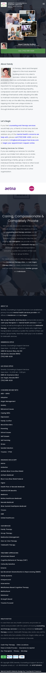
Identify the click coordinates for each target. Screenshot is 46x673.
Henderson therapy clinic (15, 262)
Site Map (24, 651)
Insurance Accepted (26, 648)
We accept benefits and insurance (13, 320)
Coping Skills (5, 413)
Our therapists (14, 241)
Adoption (4, 397)
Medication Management (10, 537)
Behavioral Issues (7, 409)
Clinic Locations (22, 645)
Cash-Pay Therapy (8, 645)
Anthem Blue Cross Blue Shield (12, 471)
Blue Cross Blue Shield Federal (12, 479)
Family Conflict (6, 421)
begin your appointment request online (19, 143)
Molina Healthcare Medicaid (11, 498)
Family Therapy (6, 529)
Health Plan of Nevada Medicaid (13, 487)
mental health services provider (25, 312)
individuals (22, 271)
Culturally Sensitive (8, 564)
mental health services (27, 323)
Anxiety (3, 405)
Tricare (3, 510)
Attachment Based (8, 556)
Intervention (5, 583)
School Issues (6, 432)
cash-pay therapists (8, 323)
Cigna (3, 483)
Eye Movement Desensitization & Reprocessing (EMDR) (21, 572)
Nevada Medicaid (7, 502)
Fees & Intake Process (9, 648)
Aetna (3, 463)
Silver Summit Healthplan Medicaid (13, 506)
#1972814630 (37, 665)
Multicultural (5, 591)
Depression (5, 417)
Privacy (16, 651)
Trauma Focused (7, 603)
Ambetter (4, 467)
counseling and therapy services (22, 125)
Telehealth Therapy (8, 545)
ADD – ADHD (5, 394)
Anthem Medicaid (7, 475)
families (29, 268)
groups (35, 268)
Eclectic (4, 568)
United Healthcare (7, 518)
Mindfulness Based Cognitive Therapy (15, 587)
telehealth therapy (28, 245)
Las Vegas (23, 315)
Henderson (12, 315)
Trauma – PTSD (6, 452)
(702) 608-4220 (7, 356)
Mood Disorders (7, 425)
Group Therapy (6, 533)
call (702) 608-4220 (23, 137)
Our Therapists (6, 651)
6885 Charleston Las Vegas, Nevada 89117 (10, 376)
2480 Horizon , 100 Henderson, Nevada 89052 (11, 352)
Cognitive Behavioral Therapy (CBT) (14, 560)
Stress (3, 444)
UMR (2, 514)
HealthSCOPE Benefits (9, 491)
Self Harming (5, 440)
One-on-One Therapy (9, 541)
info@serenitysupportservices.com (24, 140)
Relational (4, 595)
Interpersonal (6, 580)
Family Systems (6, 576)
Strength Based (6, 599)
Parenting (4, 429)
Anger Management (8, 401)
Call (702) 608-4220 (26, 51)
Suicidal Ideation (7, 448)
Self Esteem (5, 436)
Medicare (4, 494)
